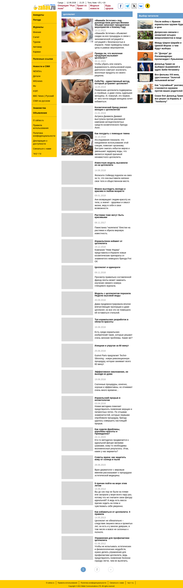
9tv (34, 86)
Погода (37, 20)
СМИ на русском (41, 101)
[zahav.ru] (120, 6)
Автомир (37, 47)
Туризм (36, 42)
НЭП (35, 91)
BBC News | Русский (43, 96)
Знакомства (39, 108)
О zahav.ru (38, 120)
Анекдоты (38, 15)
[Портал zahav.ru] (140, 6)
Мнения (37, 32)
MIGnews (37, 81)
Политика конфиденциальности (44, 134)
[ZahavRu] (134, 6)
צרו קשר (37, 153)
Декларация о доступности (40, 142)
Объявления (40, 113)
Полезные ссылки (43, 59)
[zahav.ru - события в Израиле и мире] (127, 6)
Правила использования (41, 126)
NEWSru (37, 71)
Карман (37, 52)
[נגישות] (147, 5)
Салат (36, 37)
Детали (36, 76)
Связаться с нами (42, 148)
